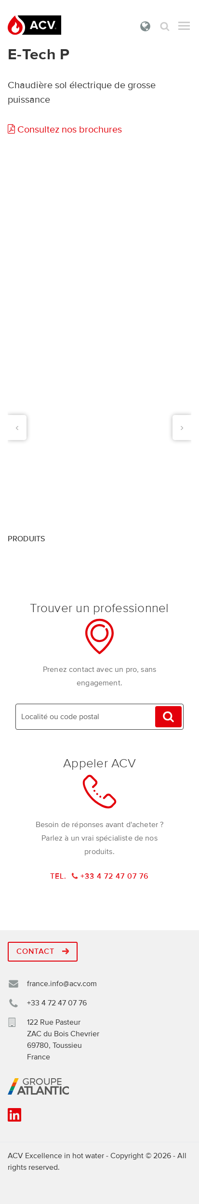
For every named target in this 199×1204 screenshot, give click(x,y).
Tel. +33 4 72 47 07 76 (99, 876)
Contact (42, 951)
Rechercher (165, 26)
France (145, 26)
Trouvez (168, 717)
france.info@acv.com (62, 984)
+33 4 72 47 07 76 (57, 1003)
